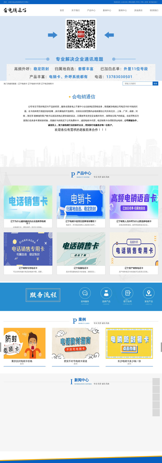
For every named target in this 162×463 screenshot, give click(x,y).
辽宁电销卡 (22, 84)
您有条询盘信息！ (151, 2)
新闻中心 (123, 10)
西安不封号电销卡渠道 (76, 363)
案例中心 (107, 10)
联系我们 (154, 10)
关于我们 (75, 10)
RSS (137, 2)
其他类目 (138, 10)
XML (142, 2)
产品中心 (91, 10)
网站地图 (132, 2)
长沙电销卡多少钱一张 (130, 363)
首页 (62, 10)
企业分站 (124, 2)
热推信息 (117, 2)
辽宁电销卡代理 (34, 84)
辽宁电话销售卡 (47, 84)
